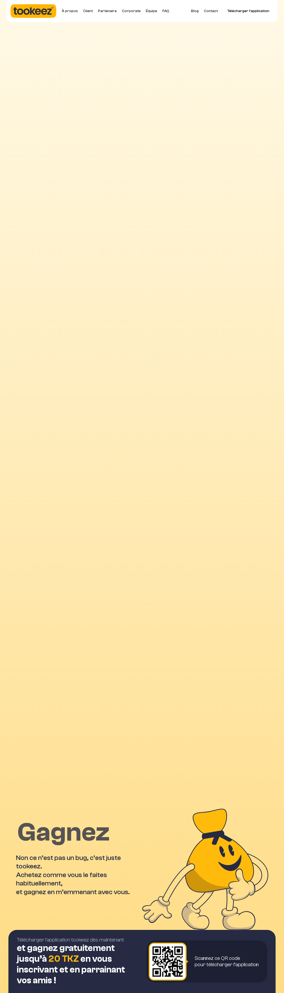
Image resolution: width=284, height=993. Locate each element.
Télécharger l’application (248, 11)
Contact (211, 11)
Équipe (151, 11)
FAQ (165, 11)
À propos (70, 11)
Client (88, 11)
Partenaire (107, 11)
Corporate (131, 11)
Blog (195, 11)
